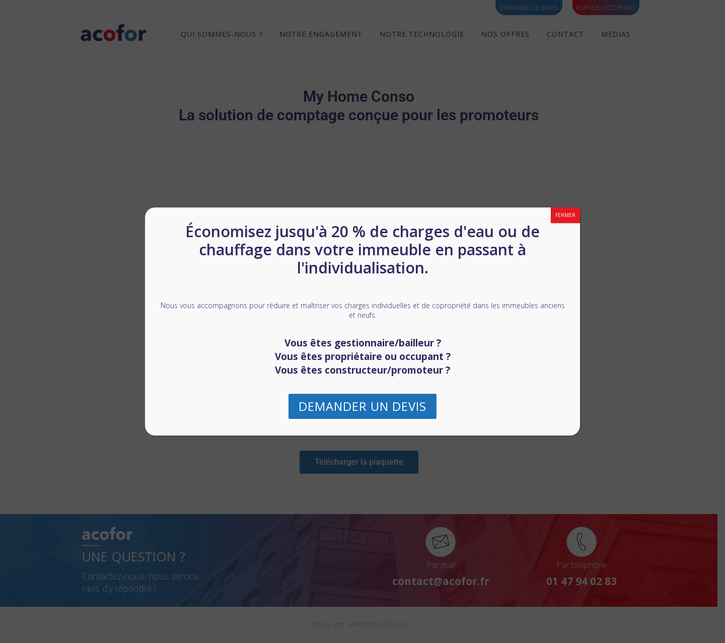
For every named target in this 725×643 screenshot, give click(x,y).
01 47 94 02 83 (585, 581)
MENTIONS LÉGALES (381, 624)
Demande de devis (528, 7)
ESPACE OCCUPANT (605, 7)
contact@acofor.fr (444, 581)
